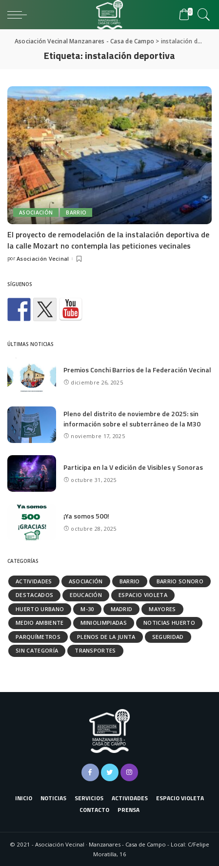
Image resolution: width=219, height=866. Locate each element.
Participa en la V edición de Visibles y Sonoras (133, 467)
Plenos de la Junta (106, 636)
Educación (86, 594)
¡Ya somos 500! (86, 516)
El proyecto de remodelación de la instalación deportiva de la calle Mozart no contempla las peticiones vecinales (108, 240)
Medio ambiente (40, 622)
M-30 (87, 609)
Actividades (34, 581)
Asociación (36, 212)
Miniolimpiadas (103, 622)
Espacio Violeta (143, 594)
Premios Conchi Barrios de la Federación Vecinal (137, 370)
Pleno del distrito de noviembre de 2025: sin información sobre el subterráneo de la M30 (131, 418)
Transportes (95, 650)
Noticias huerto (169, 622)
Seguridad (168, 636)
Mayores (162, 609)
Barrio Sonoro (180, 581)
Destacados (34, 594)
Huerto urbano (40, 609)
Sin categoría (37, 650)
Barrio (76, 212)
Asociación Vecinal (43, 258)
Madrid (122, 609)
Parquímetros (38, 636)
